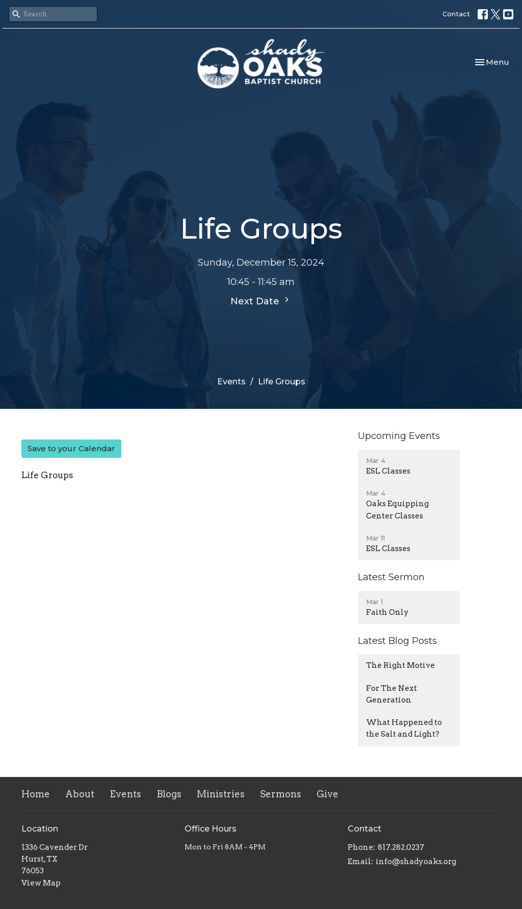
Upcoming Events (399, 435)
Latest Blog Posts (397, 640)
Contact (456, 14)
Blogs (168, 794)
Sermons (280, 794)
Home (35, 794)
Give (327, 794)
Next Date (261, 301)
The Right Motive (400, 665)
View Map (41, 883)
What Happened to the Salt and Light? (404, 728)
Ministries (221, 794)
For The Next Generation (391, 694)
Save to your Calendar (71, 448)
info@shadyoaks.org (416, 861)
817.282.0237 (401, 847)
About (79, 794)
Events (231, 381)
